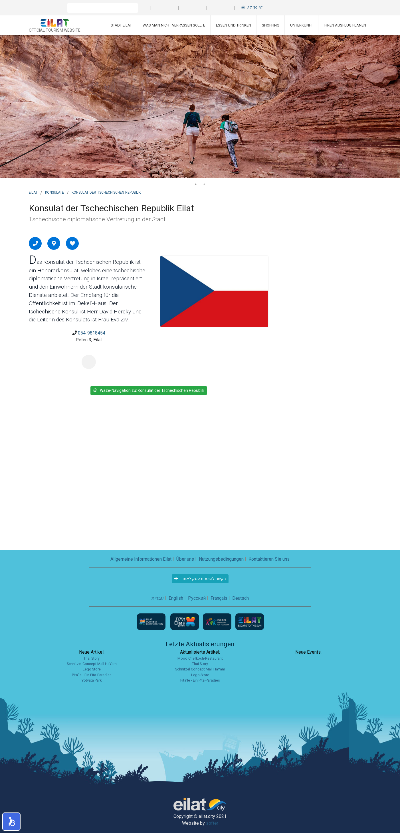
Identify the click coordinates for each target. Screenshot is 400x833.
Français (219, 598)
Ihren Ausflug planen (345, 25)
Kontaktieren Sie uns (269, 559)
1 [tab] (196, 184)
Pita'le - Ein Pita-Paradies (92, 675)
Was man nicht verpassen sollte (174, 25)
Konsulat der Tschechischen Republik (106, 192)
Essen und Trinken (233, 25)
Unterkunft (301, 25)
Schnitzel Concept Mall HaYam (92, 664)
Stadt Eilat (121, 25)
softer (212, 823)
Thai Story (92, 658)
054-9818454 (91, 333)
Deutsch (240, 598)
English (176, 598)
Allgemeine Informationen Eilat (140, 559)
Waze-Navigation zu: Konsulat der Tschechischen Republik (148, 390)
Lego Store (92, 669)
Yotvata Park (92, 680)
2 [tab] (204, 184)
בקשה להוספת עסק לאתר (200, 578)
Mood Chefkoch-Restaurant (200, 658)
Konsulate (54, 192)
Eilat (33, 192)
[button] (11, 821)
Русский (197, 598)
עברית (157, 598)
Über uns (185, 559)
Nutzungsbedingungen (221, 559)
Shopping (270, 25)
